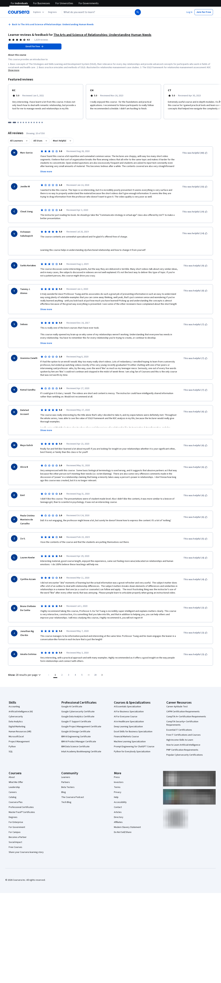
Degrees (13, 817)
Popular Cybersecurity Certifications (184, 755)
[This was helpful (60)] (195, 153)
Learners (65, 777)
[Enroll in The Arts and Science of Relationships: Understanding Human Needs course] (34, 46)
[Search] (138, 12)
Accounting (14, 706)
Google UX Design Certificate (75, 731)
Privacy (117, 792)
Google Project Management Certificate (81, 726)
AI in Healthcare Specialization (129, 721)
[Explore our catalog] (39, 12)
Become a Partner (18, 837)
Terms (117, 787)
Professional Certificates (21, 807)
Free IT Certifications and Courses (183, 735)
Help (116, 797)
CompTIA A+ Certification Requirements (186, 716)
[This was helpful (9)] (195, 265)
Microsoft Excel (16, 736)
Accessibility (120, 802)
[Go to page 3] (69, 675)
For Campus (15, 832)
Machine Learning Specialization (130, 741)
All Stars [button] (37, 140)
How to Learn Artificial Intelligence (183, 745)
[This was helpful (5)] (195, 538)
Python (12, 746)
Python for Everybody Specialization (132, 751)
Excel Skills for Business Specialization (133, 731)
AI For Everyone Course (125, 716)
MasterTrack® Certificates (22, 812)
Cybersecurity (16, 716)
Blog (63, 792)
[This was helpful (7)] (195, 324)
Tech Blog (66, 802)
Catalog (12, 797)
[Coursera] (18, 12)
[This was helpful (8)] (195, 290)
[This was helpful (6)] (195, 411)
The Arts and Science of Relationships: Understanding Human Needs (102, 34)
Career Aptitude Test (177, 706)
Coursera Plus (16, 802)
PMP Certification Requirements (182, 750)
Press (117, 777)
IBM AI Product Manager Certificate (78, 741)
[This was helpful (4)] (195, 557)
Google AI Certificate (71, 706)
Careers (13, 792)
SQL (11, 751)
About (12, 777)
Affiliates (118, 822)
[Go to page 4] (75, 675)
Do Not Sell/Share (122, 832)
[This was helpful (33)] (195, 186)
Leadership (14, 787)
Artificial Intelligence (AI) (21, 711)
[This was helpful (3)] (195, 607)
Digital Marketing (17, 726)
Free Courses (15, 847)
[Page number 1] (55, 675)
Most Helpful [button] (59, 140)
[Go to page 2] (62, 675)
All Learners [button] (16, 140)
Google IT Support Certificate (76, 721)
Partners (65, 782)
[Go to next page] (102, 675)
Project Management (19, 741)
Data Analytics (16, 721)
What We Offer (16, 782)
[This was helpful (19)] (195, 211)
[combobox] (98, 12)
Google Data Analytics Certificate (77, 716)
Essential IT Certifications (179, 730)
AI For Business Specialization (129, 711)
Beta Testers (68, 787)
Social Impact (15, 842)
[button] (52, 12)
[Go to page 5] (82, 675)
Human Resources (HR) (20, 731)
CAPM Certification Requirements (183, 711)
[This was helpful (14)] (195, 233)
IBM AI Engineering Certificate (76, 736)
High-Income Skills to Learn (179, 740)
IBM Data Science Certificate (75, 746)
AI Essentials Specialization (127, 706)
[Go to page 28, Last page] (95, 675)
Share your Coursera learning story (26, 852)
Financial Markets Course (126, 736)
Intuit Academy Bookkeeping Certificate (81, 751)
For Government (17, 827)
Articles (118, 812)
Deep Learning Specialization (128, 726)
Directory (118, 817)
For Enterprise (16, 822)
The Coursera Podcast (72, 797)
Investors (118, 782)
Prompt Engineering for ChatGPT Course (134, 746)
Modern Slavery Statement (127, 827)
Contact (118, 807)
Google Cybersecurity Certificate (78, 711)
